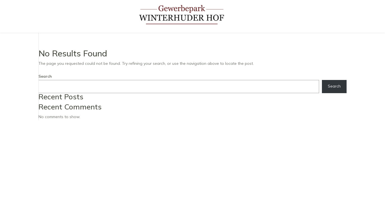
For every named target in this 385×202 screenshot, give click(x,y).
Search (45, 76)
